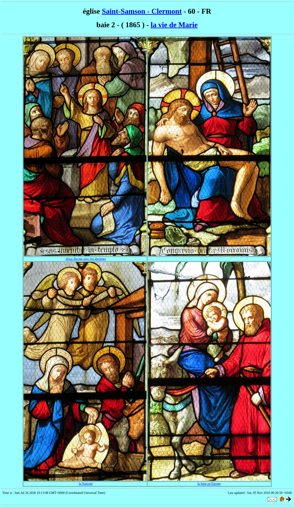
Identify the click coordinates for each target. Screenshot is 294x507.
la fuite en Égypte (209, 483)
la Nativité (86, 483)
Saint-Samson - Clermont (142, 11)
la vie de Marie (174, 25)
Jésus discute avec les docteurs (86, 259)
